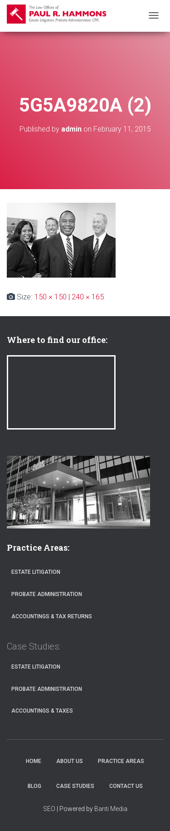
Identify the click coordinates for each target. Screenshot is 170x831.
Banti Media (110, 808)
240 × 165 (88, 296)
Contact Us (126, 786)
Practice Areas (121, 761)
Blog (34, 786)
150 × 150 (50, 296)
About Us (69, 761)
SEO (49, 808)
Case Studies (75, 786)
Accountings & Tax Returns (51, 616)
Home (33, 761)
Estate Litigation (35, 572)
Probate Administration (46, 594)
